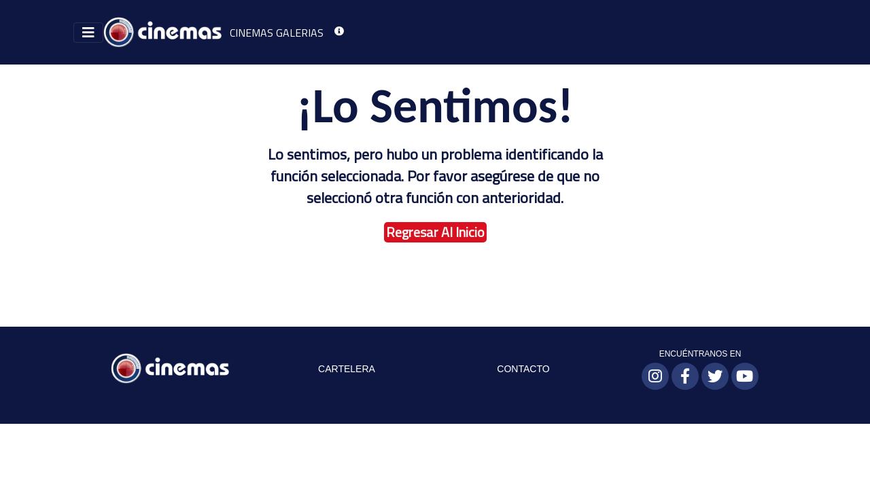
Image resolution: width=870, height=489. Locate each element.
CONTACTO (523, 368)
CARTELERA (346, 368)
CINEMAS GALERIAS (277, 32)
